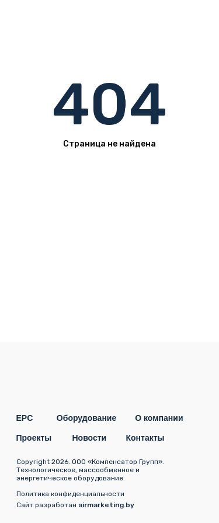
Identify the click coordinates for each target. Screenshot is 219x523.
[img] (191, 20)
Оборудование (86, 418)
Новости (89, 437)
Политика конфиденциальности (70, 494)
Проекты (34, 437)
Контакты (145, 437)
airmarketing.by (106, 505)
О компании (159, 418)
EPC (24, 418)
